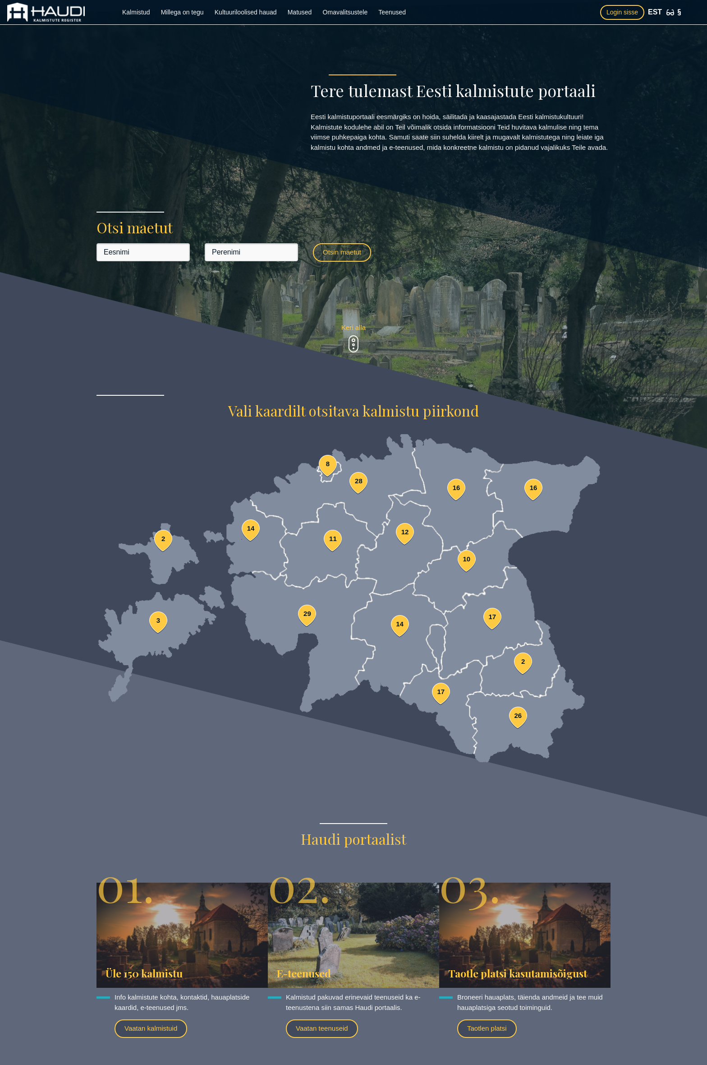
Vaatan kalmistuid (150, 1028)
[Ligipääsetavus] (670, 12)
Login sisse (622, 12)
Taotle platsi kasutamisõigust (517, 973)
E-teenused (304, 973)
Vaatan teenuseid (322, 1028)
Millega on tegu (182, 12)
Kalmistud (136, 12)
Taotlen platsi (487, 1028)
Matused (300, 12)
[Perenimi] (251, 252)
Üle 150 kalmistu (144, 973)
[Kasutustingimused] (679, 12)
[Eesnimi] (143, 252)
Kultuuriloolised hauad (246, 12)
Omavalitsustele (345, 12)
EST (655, 12)
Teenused (392, 12)
